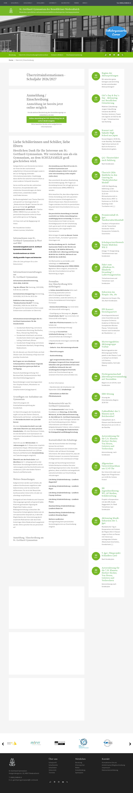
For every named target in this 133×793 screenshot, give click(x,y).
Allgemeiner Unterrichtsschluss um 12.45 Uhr (111, 466)
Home (5, 3)
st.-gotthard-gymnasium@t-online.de (24, 780)
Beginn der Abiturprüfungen (110, 74)
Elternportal (80, 765)
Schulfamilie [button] (28, 3)
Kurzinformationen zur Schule (24, 253)
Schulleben (53, 767)
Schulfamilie (53, 765)
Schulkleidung (80, 770)
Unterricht (52, 770)
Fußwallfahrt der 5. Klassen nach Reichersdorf (111, 414)
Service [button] (85, 3)
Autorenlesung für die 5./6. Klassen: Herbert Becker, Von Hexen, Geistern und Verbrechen (110, 442)
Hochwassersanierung (74, 55)
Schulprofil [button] (15, 3)
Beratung (12, 55)
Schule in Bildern (57, 55)
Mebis (77, 767)
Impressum (106, 767)
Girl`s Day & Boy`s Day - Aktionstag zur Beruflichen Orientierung (110, 99)
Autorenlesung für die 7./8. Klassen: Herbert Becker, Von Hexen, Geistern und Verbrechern (110, 574)
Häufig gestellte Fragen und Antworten (27, 257)
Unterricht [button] (53, 3)
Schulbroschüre (42, 55)
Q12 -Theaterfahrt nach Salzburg (110, 159)
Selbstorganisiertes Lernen (116, 32)
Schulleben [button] (41, 3)
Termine (76, 3)
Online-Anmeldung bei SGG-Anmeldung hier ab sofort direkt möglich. (46, 119)
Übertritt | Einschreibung (28, 55)
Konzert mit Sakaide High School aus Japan (110, 133)
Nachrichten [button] (65, 3)
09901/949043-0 (16, 777)
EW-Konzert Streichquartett (109, 310)
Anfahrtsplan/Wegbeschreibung (113, 765)
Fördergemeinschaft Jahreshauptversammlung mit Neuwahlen (114, 377)
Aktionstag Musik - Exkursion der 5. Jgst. (111, 521)
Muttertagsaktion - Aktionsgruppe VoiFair (111, 344)
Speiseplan (79, 773)
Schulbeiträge (66, 389)
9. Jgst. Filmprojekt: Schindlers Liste (111, 554)
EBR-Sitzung (108, 394)
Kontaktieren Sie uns (109, 762)
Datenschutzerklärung (110, 770)
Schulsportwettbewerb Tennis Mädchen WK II (113, 245)
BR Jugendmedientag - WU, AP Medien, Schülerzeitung (111, 492)
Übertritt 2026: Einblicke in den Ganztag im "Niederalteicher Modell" (109, 177)
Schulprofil (53, 762)
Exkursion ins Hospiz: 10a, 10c (109, 293)
